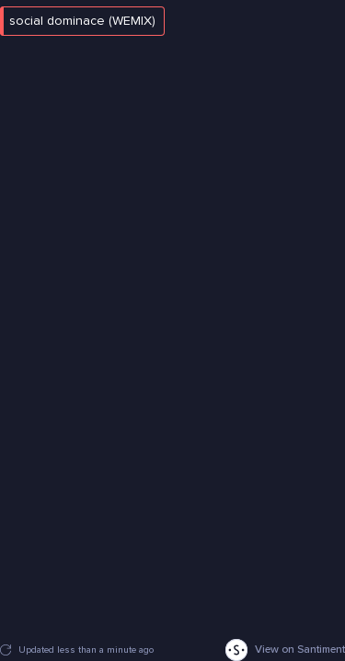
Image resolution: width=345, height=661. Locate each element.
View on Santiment (285, 650)
